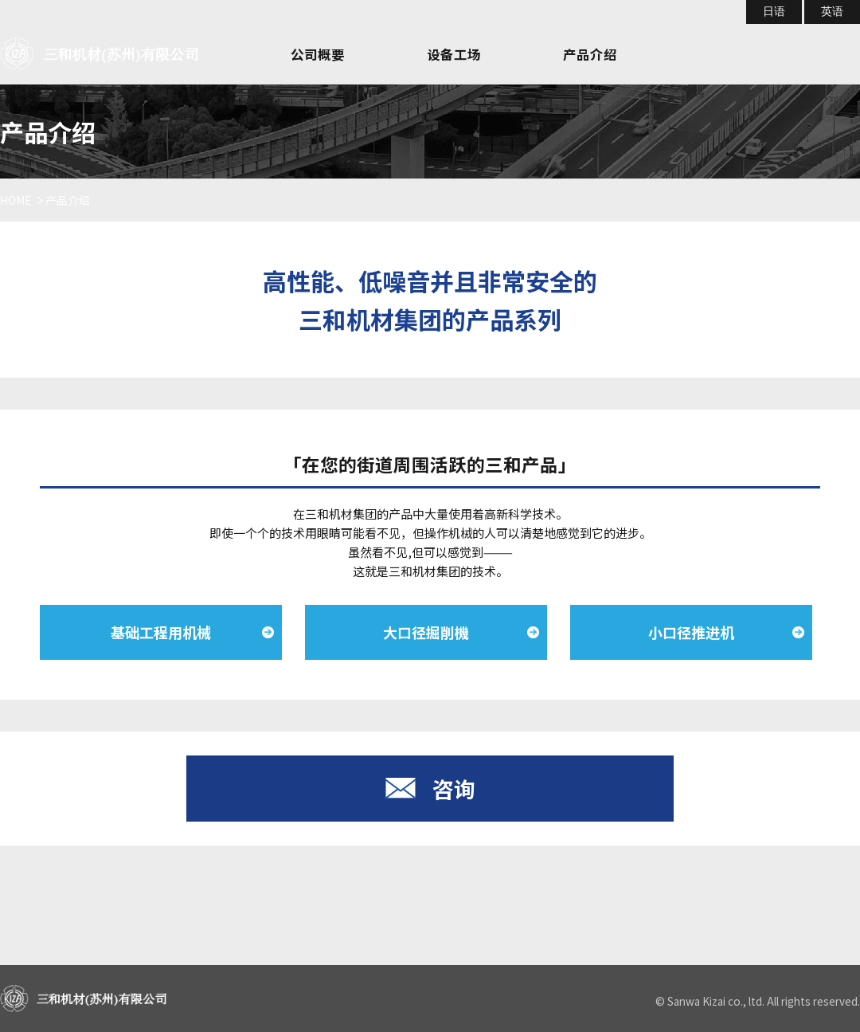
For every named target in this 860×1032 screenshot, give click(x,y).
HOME (15, 200)
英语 (832, 12)
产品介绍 (590, 54)
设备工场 (454, 54)
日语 (774, 12)
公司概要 (318, 54)
